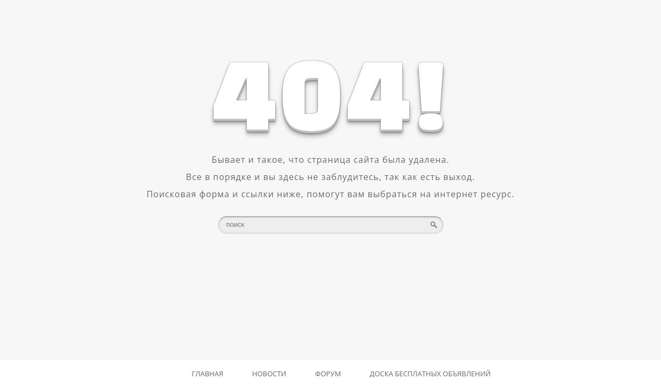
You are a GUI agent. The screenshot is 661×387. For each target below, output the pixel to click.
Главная (208, 373)
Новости (269, 373)
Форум (328, 373)
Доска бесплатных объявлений (430, 373)
